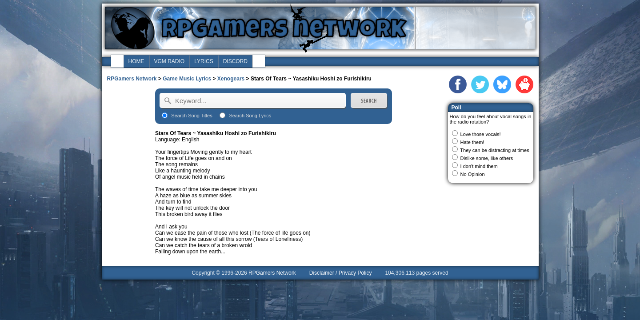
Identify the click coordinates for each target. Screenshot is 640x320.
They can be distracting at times (494, 150)
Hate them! (472, 142)
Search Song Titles (191, 115)
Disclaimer (321, 273)
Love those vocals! (480, 134)
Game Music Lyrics (187, 79)
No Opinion (472, 174)
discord (235, 61)
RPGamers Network (132, 79)
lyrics (203, 61)
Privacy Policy (355, 273)
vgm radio (169, 61)
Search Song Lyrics (250, 115)
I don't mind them (479, 166)
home (136, 61)
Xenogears (230, 79)
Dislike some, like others (486, 158)
